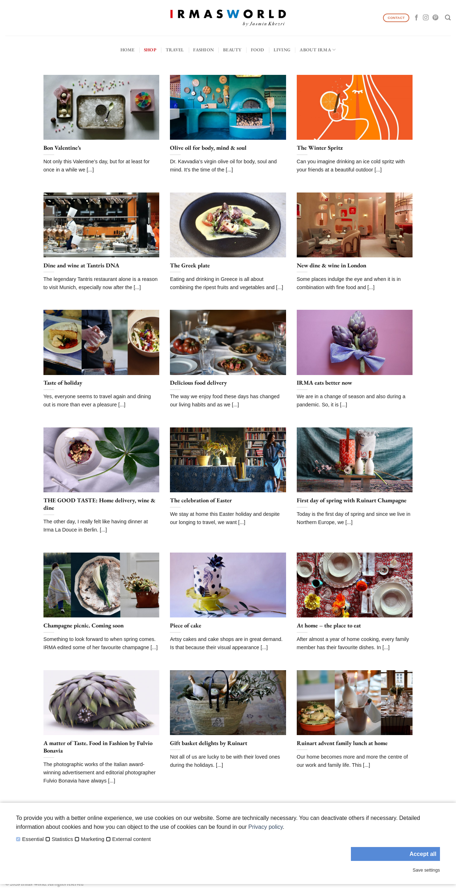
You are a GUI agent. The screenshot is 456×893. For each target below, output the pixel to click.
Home (127, 50)
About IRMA (318, 49)
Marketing (92, 839)
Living (282, 50)
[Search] (448, 18)
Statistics (62, 839)
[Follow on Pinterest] (435, 18)
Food (257, 50)
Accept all (422, 854)
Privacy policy (265, 827)
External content (131, 839)
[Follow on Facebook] (416, 18)
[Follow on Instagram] (426, 18)
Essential (33, 839)
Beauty (232, 50)
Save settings (426, 870)
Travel (175, 50)
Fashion (203, 50)
